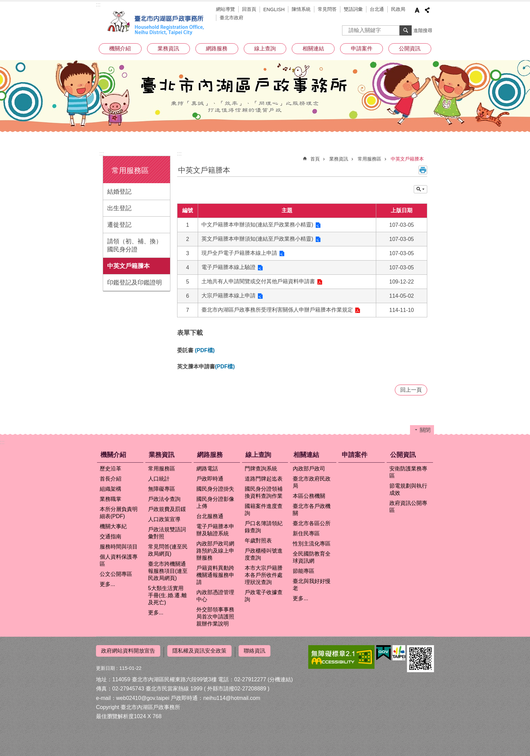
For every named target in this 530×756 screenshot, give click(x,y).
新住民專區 (306, 533)
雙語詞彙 (353, 9)
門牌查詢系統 (261, 468)
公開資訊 (409, 48)
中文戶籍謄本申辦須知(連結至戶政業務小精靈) (257, 224)
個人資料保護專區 (119, 560)
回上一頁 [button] (411, 390)
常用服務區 (130, 170)
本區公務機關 (309, 496)
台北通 (377, 9)
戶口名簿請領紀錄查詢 (264, 526)
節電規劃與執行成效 (408, 489)
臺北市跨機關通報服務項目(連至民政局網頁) (168, 571)
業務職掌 (110, 499)
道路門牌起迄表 (264, 479)
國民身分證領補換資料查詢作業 (264, 492)
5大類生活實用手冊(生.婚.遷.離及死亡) (167, 595)
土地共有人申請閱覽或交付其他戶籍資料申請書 (258, 281)
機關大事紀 (113, 526)
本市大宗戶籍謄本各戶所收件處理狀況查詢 (264, 575)
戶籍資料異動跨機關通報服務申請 (215, 575)
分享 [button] (427, 10)
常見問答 (327, 9)
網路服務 (216, 48)
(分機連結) (280, 677)
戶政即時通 (209, 479)
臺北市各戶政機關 (312, 509)
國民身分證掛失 (215, 489)
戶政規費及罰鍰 (167, 509)
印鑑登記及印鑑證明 (134, 282)
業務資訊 (168, 48)
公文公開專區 (116, 574)
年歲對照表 (258, 540)
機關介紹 (120, 48)
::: (98, 4)
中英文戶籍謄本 (128, 266)
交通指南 (110, 536)
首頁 (315, 159)
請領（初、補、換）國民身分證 (134, 245)
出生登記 (119, 208)
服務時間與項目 (119, 547)
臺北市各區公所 (312, 523)
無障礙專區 (161, 489)
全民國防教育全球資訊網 (312, 557)
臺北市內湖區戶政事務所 (157, 22)
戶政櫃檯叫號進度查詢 (264, 554)
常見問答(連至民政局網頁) (168, 550)
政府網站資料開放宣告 (128, 651)
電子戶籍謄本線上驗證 (228, 267)
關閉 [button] (420, 189)
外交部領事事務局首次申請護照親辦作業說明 (215, 617)
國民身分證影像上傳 (215, 502)
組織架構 (110, 489)
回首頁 (249, 9)
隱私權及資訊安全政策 (199, 651)
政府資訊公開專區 (408, 506)
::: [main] (179, 153)
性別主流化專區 (312, 543)
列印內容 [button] (422, 170)
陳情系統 (301, 9)
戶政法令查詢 (164, 499)
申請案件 (361, 48)
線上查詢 (265, 48)
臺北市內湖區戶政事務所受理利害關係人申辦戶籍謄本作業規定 (277, 310)
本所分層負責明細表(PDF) (119, 512)
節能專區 (303, 571)
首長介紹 (110, 479)
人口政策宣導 (164, 519)
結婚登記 (119, 191)
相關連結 (313, 48)
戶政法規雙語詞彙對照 (167, 533)
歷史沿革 (110, 468)
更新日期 (105, 665)
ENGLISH (274, 9)
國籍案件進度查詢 (264, 509)
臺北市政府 (231, 17)
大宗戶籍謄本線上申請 (228, 295)
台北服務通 (209, 516)
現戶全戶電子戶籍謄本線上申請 (239, 253)
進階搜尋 (422, 30)
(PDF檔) (205, 350)
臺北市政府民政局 (312, 482)
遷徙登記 (119, 224)
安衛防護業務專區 (408, 472)
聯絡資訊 (254, 651)
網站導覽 (225, 9)
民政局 (398, 9)
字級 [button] (417, 10)
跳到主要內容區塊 (3, 3)
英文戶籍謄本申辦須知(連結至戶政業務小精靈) (257, 239)
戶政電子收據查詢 (264, 595)
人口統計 (159, 479)
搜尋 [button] (406, 30)
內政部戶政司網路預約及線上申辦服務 (215, 551)
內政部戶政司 (309, 468)
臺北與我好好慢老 (312, 584)
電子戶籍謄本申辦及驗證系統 (215, 529)
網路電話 (207, 468)
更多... (107, 584)
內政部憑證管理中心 (215, 595)
